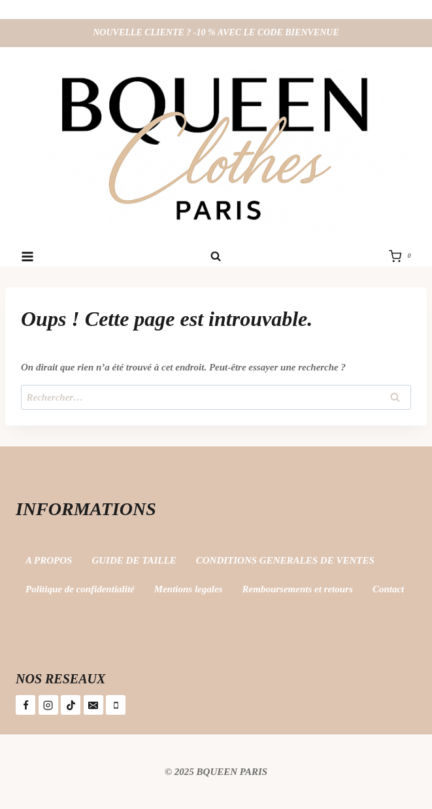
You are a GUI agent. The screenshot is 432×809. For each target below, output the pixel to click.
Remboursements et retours (297, 589)
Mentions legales (188, 589)
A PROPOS (48, 560)
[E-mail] (93, 705)
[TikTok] (70, 705)
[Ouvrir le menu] (28, 256)
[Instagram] (48, 705)
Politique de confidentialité (80, 589)
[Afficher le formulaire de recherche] (216, 256)
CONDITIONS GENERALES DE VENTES (285, 560)
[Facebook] (25, 705)
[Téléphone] (115, 705)
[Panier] (402, 256)
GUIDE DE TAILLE (133, 560)
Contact (388, 589)
